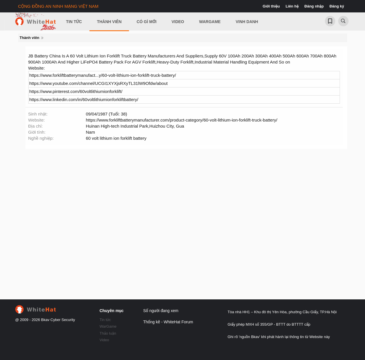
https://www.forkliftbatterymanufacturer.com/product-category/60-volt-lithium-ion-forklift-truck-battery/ (182, 119)
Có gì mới (146, 21)
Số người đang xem (160, 310)
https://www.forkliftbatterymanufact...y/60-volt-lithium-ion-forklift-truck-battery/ (102, 75)
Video (177, 21)
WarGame (108, 326)
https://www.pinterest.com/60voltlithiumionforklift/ (76, 91)
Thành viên (109, 21)
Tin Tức (74, 21)
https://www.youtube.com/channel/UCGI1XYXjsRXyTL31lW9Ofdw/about (98, 83)
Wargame (210, 21)
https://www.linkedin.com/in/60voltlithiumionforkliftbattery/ (83, 99)
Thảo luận (108, 333)
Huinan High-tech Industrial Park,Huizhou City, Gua (135, 126)
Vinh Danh (247, 21)
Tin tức (105, 320)
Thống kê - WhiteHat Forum (168, 322)
